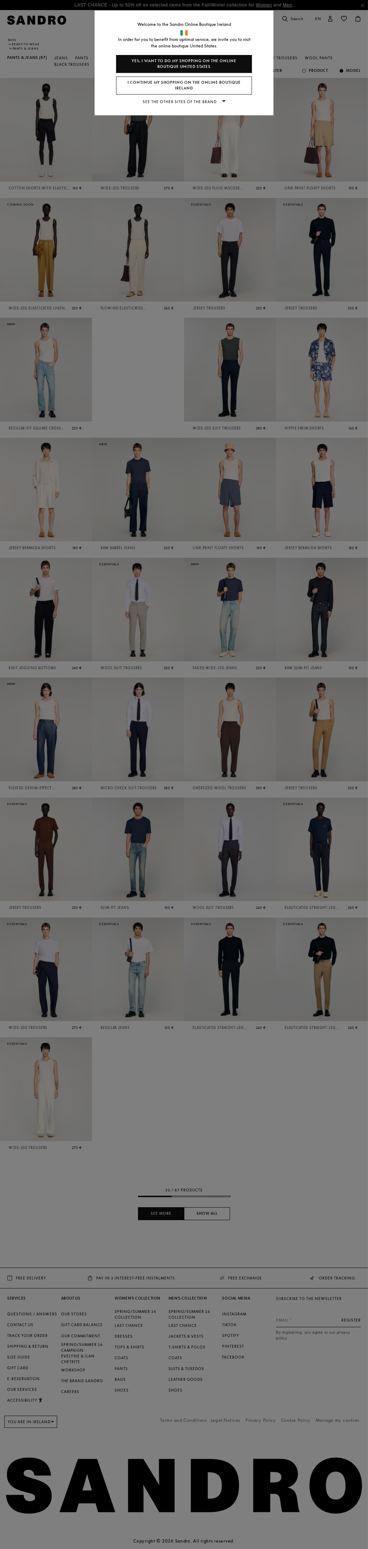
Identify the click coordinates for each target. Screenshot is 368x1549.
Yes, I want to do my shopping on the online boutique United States (184, 64)
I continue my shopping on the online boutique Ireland (184, 85)
